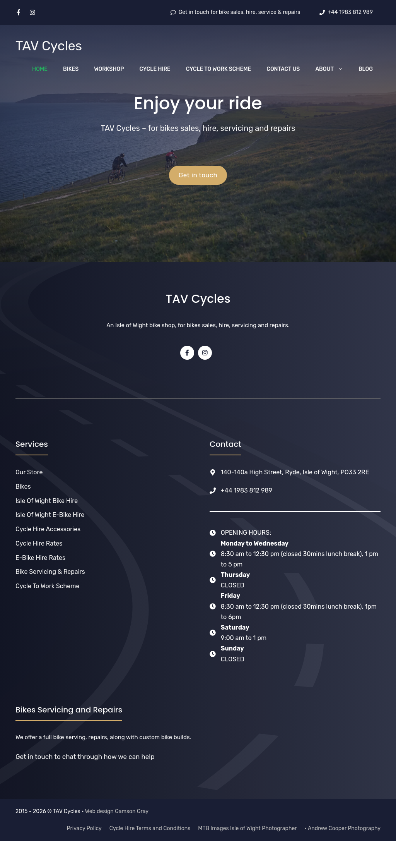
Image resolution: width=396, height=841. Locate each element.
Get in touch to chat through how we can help (85, 756)
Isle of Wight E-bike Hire (49, 514)
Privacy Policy (84, 828)
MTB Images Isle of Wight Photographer (247, 828)
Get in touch (198, 175)
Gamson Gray (131, 811)
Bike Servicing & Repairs (50, 571)
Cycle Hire (155, 69)
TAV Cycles (48, 46)
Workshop (109, 69)
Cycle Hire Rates (38, 543)
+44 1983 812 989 (246, 490)
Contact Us (283, 69)
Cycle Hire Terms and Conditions (150, 828)
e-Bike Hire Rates (40, 557)
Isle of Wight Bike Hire (46, 501)
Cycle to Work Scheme (218, 69)
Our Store (29, 472)
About (333, 69)
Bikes (71, 69)
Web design (99, 811)
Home (40, 69)
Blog (365, 69)
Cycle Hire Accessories (47, 529)
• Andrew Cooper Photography (343, 828)
